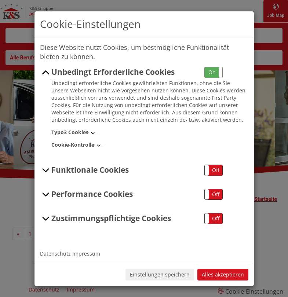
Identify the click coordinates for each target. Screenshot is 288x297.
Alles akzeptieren (223, 274)
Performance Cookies (86, 194)
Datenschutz (55, 253)
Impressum (86, 253)
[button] (213, 72)
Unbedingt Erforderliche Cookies (107, 72)
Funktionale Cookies (84, 170)
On (212, 72)
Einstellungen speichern (160, 274)
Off (215, 169)
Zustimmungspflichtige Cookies (105, 218)
